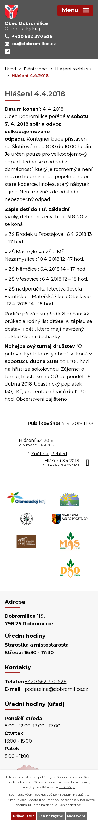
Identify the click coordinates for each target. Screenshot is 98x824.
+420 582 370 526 (45, 681)
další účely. (67, 787)
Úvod (10, 68)
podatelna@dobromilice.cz (56, 689)
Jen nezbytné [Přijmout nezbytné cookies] (51, 816)
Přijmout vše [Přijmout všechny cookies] (24, 816)
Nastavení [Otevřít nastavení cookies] (76, 816)
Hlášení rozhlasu (73, 68)
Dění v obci (36, 68)
